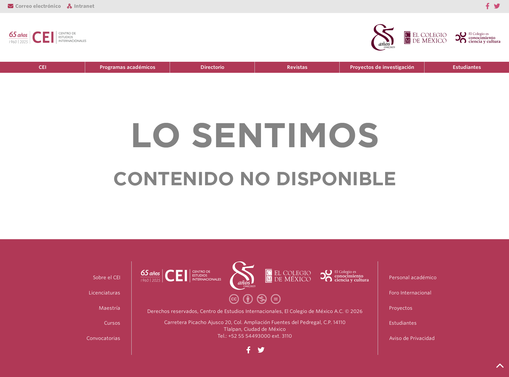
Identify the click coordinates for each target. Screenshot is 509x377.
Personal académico (413, 277)
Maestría (109, 308)
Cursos (112, 323)
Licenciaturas (104, 293)
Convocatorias (103, 338)
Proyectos (400, 308)
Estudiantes (467, 67)
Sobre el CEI (106, 277)
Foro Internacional (410, 293)
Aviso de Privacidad (412, 338)
